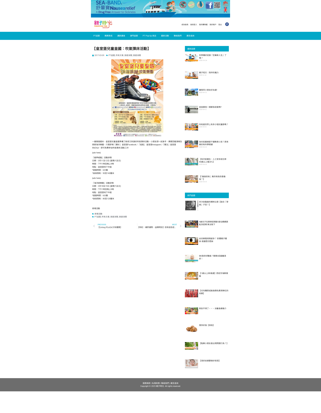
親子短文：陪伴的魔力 (209, 72)
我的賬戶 (213, 25)
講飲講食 (121, 36)
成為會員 (184, 25)
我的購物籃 (203, 25)
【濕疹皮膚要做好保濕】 (210, 361)
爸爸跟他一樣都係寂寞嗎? (210, 107)
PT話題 (96, 36)
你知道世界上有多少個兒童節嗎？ (213, 124)
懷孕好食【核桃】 (207, 325)
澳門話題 (134, 36)
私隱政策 (156, 383)
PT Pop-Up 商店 (149, 36)
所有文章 (120, 55)
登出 (220, 25)
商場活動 (98, 214)
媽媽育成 (108, 36)
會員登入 (193, 25)
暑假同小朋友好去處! (208, 90)
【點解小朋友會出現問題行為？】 (213, 343)
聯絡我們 (178, 36)
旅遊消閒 (128, 55)
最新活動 (165, 36)
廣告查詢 (190, 36)
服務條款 (146, 383)
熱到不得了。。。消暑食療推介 (212, 308)
